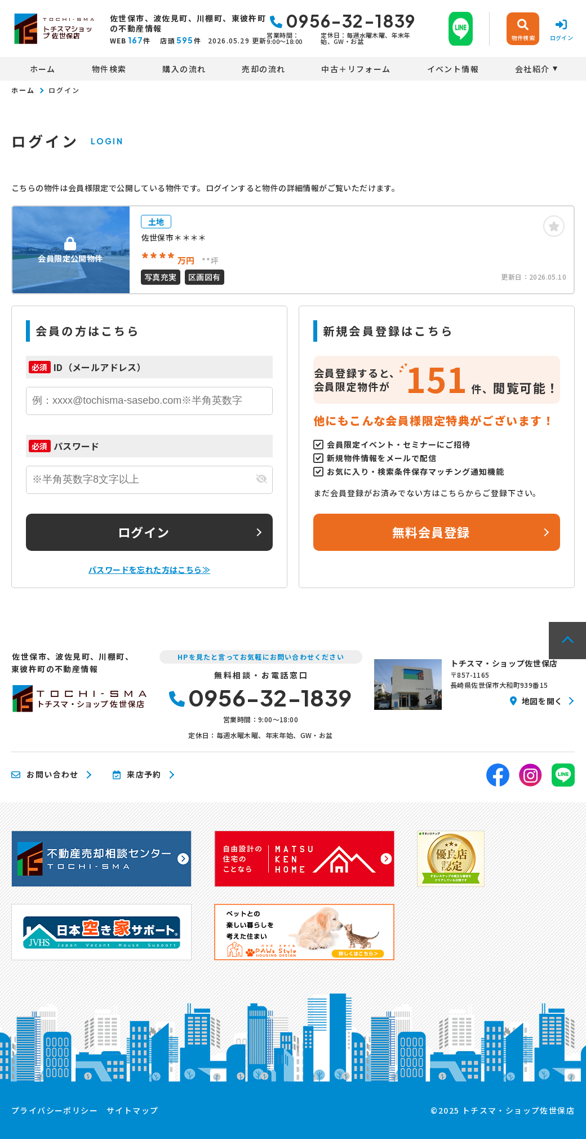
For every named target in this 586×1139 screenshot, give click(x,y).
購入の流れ (184, 68)
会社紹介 (532, 68)
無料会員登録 (431, 532)
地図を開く (536, 701)
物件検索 (109, 68)
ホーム (43, 68)
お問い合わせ (45, 774)
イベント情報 (453, 68)
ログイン (144, 532)
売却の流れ (263, 68)
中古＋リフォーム (355, 68)
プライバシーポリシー (54, 1110)
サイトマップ (132, 1110)
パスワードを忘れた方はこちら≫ (149, 569)
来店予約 (137, 774)
